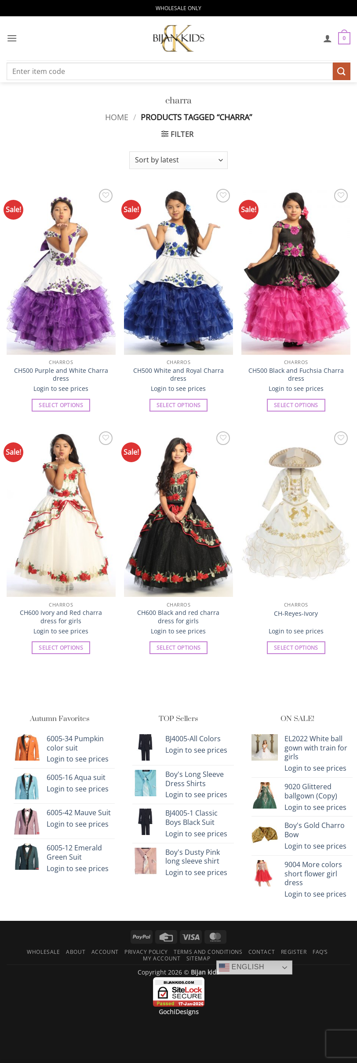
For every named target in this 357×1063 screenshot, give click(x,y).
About (75, 952)
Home (116, 116)
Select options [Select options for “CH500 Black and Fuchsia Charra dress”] (296, 405)
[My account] (327, 38)
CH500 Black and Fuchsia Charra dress (296, 375)
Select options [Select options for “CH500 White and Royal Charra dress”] (179, 405)
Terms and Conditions (208, 952)
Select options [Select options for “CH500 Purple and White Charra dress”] (61, 405)
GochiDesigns (179, 1012)
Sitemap (198, 958)
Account (105, 952)
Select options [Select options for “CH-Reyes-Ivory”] (296, 647)
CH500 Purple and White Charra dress (61, 375)
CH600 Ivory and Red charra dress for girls (61, 617)
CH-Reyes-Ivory (296, 614)
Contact (261, 952)
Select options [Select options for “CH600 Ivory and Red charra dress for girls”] (61, 647)
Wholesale (43, 952)
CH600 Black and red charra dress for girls (178, 617)
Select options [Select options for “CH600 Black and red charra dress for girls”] (179, 647)
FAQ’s (320, 952)
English (242, 967)
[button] (12, 38)
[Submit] (341, 71)
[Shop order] (178, 160)
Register (294, 952)
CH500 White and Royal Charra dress (178, 375)
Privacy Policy (146, 952)
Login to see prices (60, 389)
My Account (161, 958)
